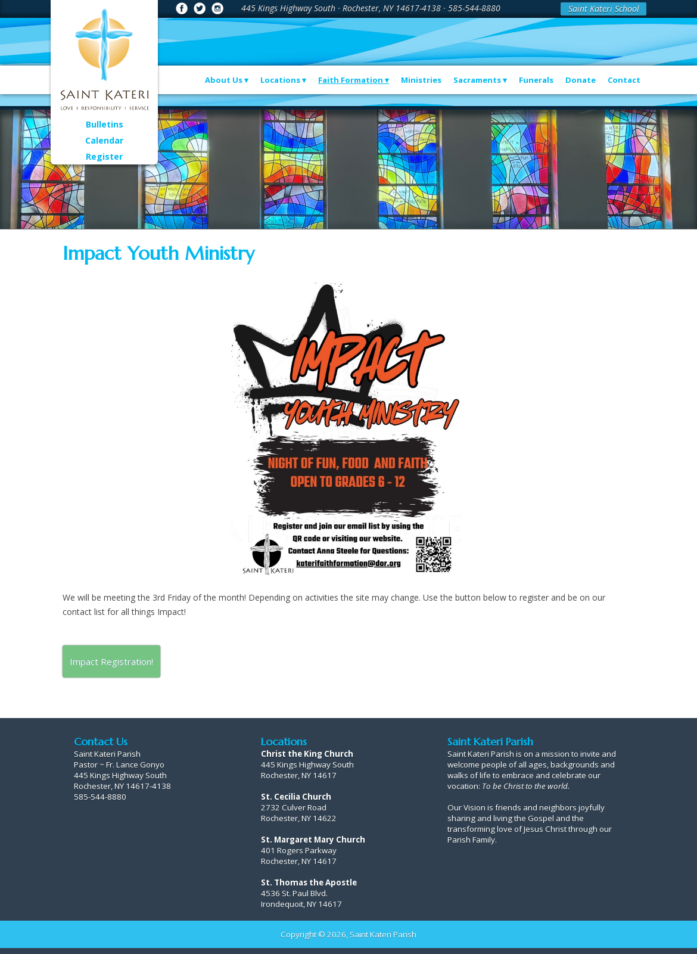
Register (104, 156)
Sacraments (477, 79)
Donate (580, 79)
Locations (280, 79)
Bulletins (104, 124)
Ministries (421, 79)
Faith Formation (350, 79)
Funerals (536, 79)
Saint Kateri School (603, 8)
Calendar (104, 140)
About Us (223, 79)
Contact (624, 79)
